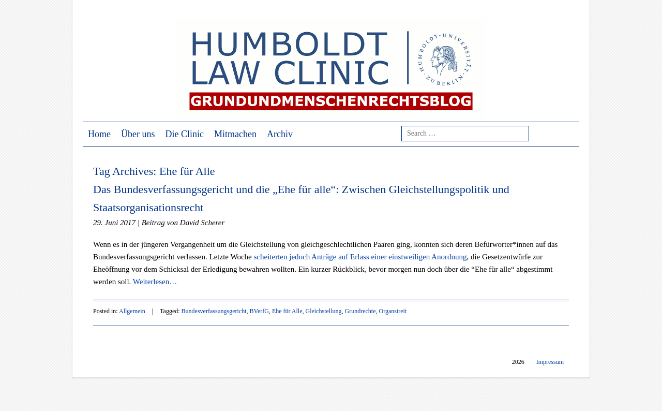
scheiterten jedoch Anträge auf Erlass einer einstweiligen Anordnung (360, 257)
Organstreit (393, 311)
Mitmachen (235, 134)
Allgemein (132, 311)
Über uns (138, 134)
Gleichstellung (324, 311)
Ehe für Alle (287, 311)
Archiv (280, 134)
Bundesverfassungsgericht (214, 311)
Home (99, 134)
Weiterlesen (155, 281)
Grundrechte (360, 311)
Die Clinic (185, 134)
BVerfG (259, 311)
